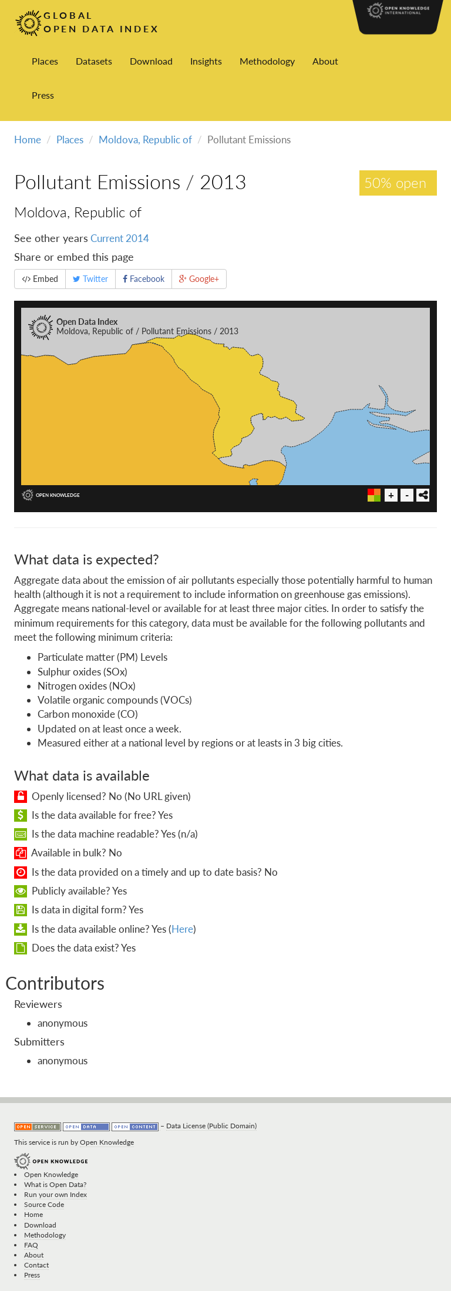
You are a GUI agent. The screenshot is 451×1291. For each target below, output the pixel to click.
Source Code (44, 1204)
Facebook (143, 279)
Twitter (90, 279)
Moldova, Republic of (145, 139)
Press (43, 94)
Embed (40, 279)
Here (182, 929)
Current (106, 238)
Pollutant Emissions (97, 181)
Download (151, 60)
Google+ (199, 279)
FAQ (31, 1244)
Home (27, 139)
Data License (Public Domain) (211, 1125)
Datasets (94, 60)
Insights (206, 60)
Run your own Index (55, 1194)
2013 (223, 181)
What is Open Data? (55, 1184)
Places (45, 60)
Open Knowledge (107, 1142)
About (325, 60)
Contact (36, 1264)
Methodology (267, 60)
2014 (137, 238)
